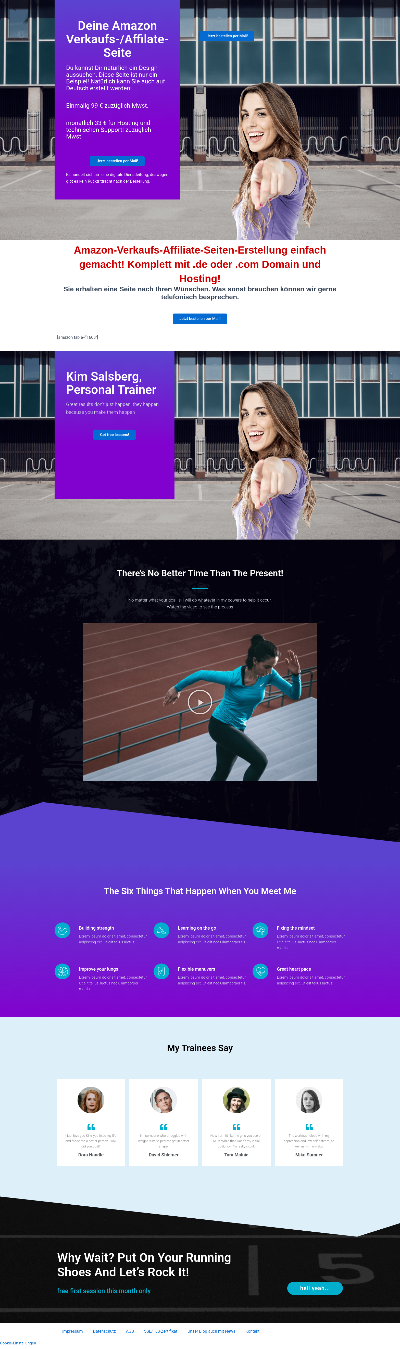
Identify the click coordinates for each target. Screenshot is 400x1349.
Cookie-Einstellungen (19, 1345)
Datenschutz (104, 1333)
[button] (200, 704)
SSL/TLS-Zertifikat (160, 1333)
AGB (130, 1333)
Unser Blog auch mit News (211, 1333)
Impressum (72, 1333)
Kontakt (252, 1333)
